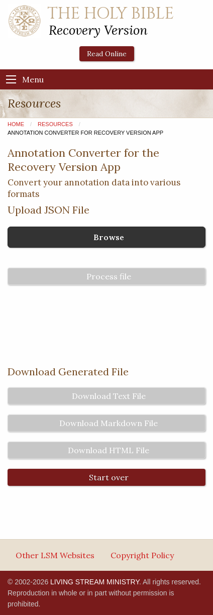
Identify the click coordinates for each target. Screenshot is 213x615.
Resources (55, 124)
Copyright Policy (142, 555)
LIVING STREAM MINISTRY (94, 582)
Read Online (107, 53)
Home (16, 124)
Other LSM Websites (55, 555)
